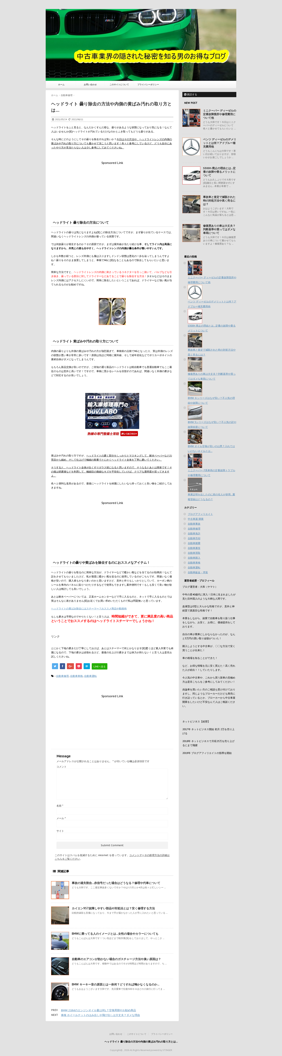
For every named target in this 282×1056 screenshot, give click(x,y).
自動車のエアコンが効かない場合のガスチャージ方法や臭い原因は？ (116, 959)
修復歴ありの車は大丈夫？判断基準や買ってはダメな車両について (219, 229)
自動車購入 (194, 557)
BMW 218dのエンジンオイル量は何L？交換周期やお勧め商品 (98, 1010)
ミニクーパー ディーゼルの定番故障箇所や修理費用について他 (219, 114)
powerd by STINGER (161, 1050)
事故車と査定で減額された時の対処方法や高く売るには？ (219, 200)
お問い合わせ (90, 84)
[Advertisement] (112, 190)
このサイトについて (119, 84)
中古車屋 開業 (196, 519)
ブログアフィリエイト (200, 514)
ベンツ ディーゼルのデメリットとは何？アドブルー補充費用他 (219, 143)
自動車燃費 (194, 543)
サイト (60, 831)
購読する (190, 94)
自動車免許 (194, 533)
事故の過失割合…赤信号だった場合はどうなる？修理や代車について (116, 883)
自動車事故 (194, 523)
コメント (61, 766)
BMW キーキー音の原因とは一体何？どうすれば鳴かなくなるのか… (115, 984)
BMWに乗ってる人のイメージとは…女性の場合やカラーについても (115, 933)
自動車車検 (76, 676)
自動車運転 (90, 676)
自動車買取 (194, 553)
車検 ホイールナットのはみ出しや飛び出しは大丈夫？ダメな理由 (100, 1015)
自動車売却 (194, 538)
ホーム (61, 84)
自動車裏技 (194, 548)
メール (61, 818)
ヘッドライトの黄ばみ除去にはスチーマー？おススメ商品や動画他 (89, 608)
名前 (59, 805)
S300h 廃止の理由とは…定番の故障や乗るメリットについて (219, 171)
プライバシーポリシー (148, 84)
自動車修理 (62, 676)
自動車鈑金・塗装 (198, 572)
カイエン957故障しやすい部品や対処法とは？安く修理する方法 (113, 908)
